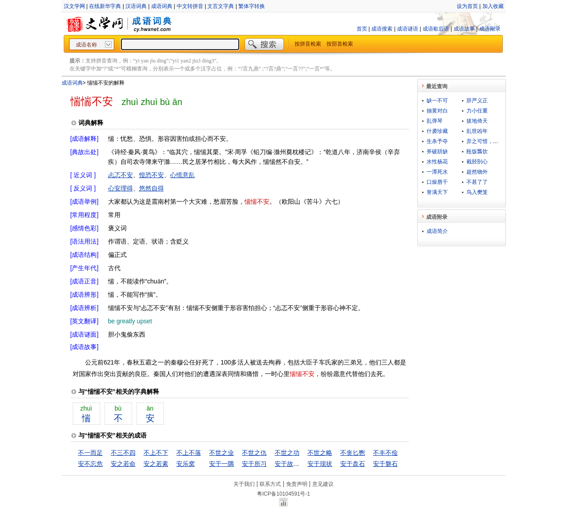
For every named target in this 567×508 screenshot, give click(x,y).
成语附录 (490, 29)
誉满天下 (437, 192)
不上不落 (188, 452)
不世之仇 (254, 452)
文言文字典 (220, 6)
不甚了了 (477, 182)
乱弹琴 (435, 121)
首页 (362, 29)
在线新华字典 (105, 6)
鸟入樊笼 (477, 192)
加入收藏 (493, 6)
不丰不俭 (385, 452)
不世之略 (319, 452)
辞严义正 (477, 100)
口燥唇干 (437, 182)
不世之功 (287, 452)
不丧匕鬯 (352, 452)
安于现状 (319, 463)
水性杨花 (437, 162)
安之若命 (123, 463)
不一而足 (90, 452)
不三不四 (123, 452)
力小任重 (477, 111)
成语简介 (437, 231)
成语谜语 (407, 29)
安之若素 (156, 463)
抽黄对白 (437, 111)
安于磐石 (385, 463)
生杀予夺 (437, 141)
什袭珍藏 (437, 131)
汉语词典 (136, 6)
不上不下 (156, 452)
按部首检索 (339, 44)
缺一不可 (437, 100)
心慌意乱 (182, 174)
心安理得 (120, 188)
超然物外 (477, 172)
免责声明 (296, 484)
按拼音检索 (308, 44)
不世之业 (221, 452)
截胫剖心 (477, 162)
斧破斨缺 (437, 151)
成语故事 (464, 29)
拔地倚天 (477, 121)
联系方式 (270, 484)
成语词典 (161, 6)
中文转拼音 (190, 6)
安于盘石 (352, 463)
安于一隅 (221, 463)
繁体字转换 (251, 6)
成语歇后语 (436, 29)
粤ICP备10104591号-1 (283, 494)
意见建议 (323, 484)
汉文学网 (74, 6)
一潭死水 (437, 172)
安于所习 (254, 463)
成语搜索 (381, 29)
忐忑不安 (120, 174)
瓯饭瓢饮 (477, 151)
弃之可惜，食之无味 (490, 141)
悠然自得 (151, 188)
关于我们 (244, 484)
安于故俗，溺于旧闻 (302, 463)
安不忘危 (90, 463)
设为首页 (467, 6)
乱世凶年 (477, 131)
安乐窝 (185, 463)
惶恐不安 (151, 174)
